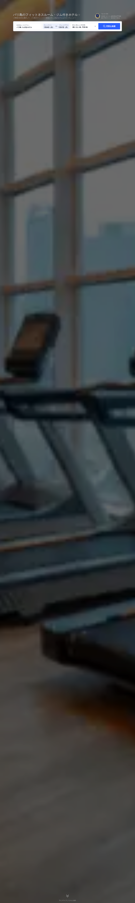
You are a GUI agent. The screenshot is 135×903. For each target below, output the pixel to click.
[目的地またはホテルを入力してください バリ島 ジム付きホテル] (28, 26)
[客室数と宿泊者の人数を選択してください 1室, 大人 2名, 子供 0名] (84, 26)
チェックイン (48, 25)
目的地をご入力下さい (23, 25)
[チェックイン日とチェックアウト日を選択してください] (49, 26)
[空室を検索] (109, 26)
